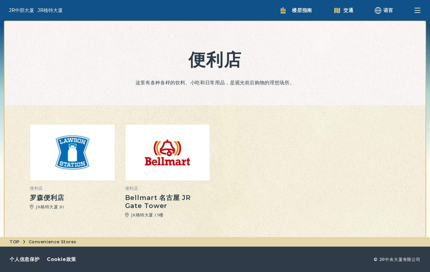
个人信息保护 (25, 259)
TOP (15, 242)
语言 (388, 10)
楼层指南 (302, 10)
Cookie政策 (61, 259)
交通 (348, 10)
